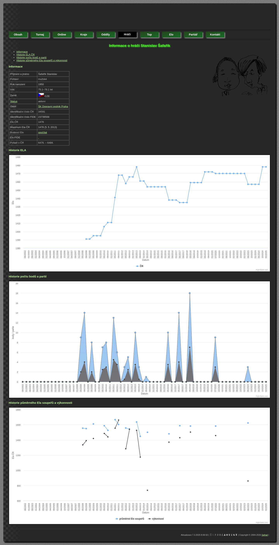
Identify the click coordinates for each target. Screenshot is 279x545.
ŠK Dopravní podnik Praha (53, 106)
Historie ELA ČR (25, 54)
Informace (22, 51)
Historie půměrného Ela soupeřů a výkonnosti (41, 60)
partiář (193, 34)
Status (13, 101)
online (62, 34)
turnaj (40, 34)
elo (171, 34)
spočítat (42, 132)
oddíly (105, 34)
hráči (127, 34)
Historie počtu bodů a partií (31, 57)
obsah (18, 34)
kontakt (215, 34)
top (149, 34)
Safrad (265, 535)
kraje (83, 34)
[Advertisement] (79, 17)
